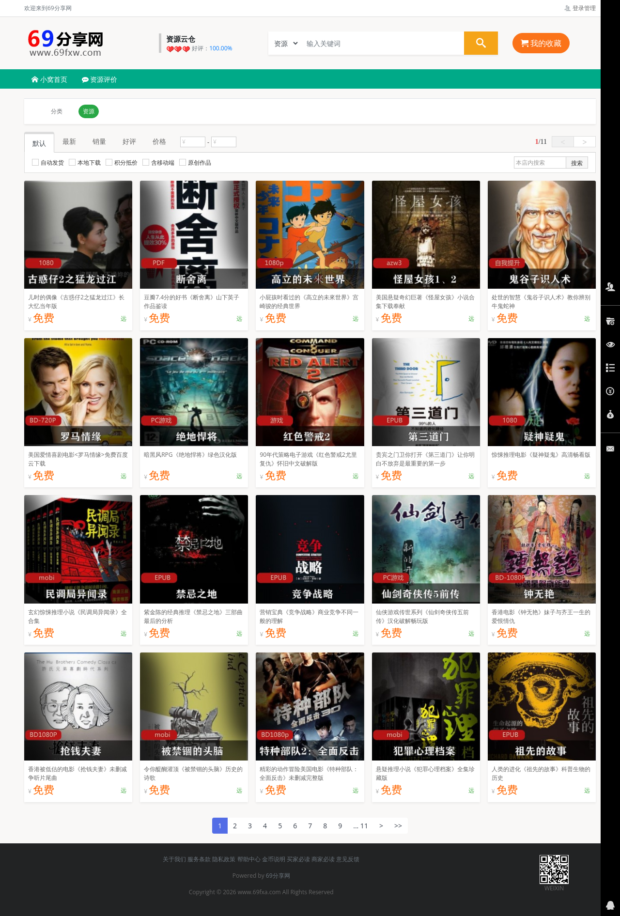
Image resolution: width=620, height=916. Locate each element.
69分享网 (278, 875)
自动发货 (48, 162)
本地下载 (85, 162)
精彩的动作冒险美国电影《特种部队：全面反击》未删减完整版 (309, 773)
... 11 (360, 825)
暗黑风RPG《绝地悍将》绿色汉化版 (190, 454)
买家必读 (298, 859)
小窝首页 (49, 79)
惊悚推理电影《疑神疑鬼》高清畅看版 (541, 454)
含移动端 (158, 162)
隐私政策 (223, 859)
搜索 (577, 163)
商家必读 (323, 859)
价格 (159, 141)
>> (398, 825)
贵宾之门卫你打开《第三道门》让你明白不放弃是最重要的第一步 (425, 458)
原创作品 (195, 162)
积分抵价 (122, 162)
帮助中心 (249, 859)
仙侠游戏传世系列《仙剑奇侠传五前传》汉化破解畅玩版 (422, 616)
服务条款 (199, 859)
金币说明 (273, 859)
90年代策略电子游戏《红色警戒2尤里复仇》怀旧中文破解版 (308, 458)
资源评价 (100, 79)
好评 (129, 141)
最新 (69, 141)
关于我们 (174, 859)
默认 (39, 143)
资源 (88, 111)
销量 (99, 141)
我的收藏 (541, 43)
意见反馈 (347, 859)
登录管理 (580, 8)
